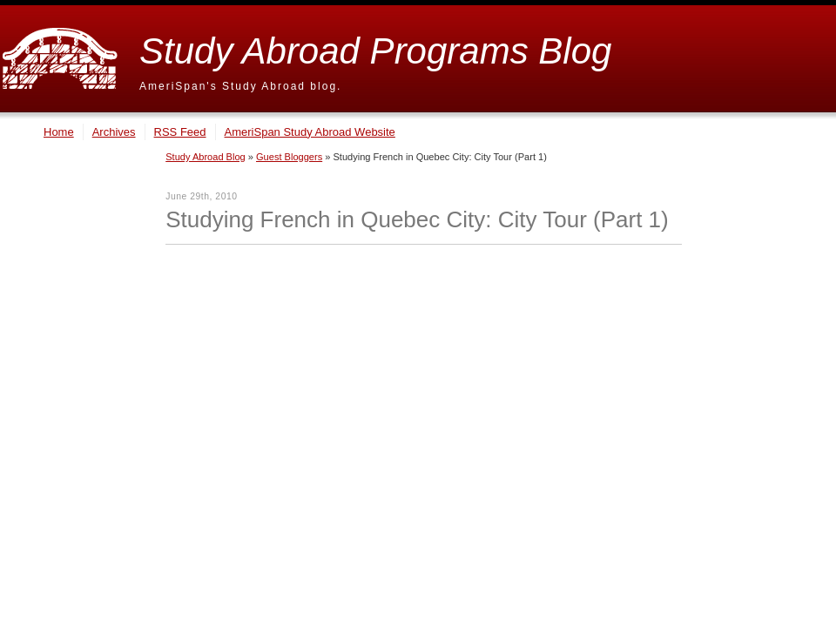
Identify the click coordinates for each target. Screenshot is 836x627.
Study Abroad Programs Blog (375, 50)
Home (59, 131)
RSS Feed (180, 131)
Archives (114, 131)
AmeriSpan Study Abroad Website (310, 131)
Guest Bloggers (289, 157)
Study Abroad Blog (205, 157)
